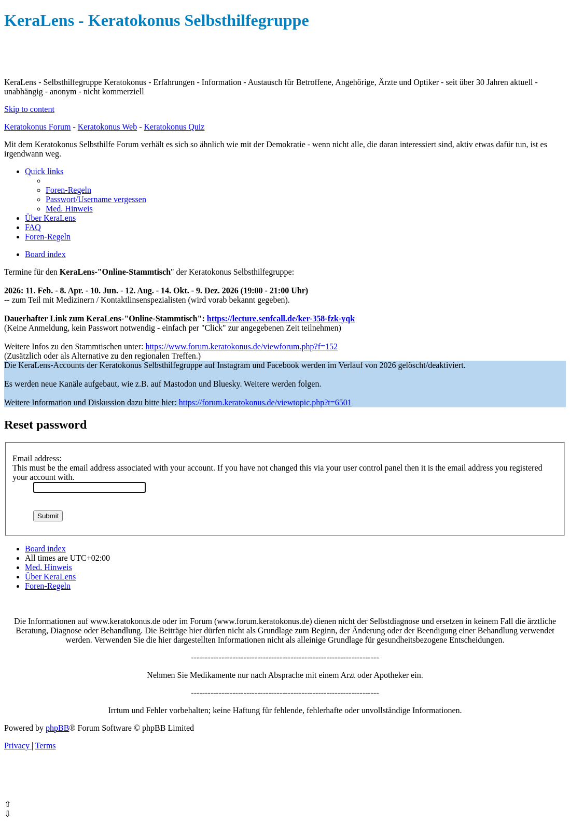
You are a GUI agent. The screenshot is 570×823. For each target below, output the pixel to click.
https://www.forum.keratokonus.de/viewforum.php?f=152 (241, 346)
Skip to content (29, 109)
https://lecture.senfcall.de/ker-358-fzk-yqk (281, 318)
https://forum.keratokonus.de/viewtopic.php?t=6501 (265, 402)
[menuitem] (68, 190)
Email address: (37, 458)
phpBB (57, 727)
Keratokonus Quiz (174, 126)
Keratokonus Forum (37, 126)
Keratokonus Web (107, 126)
